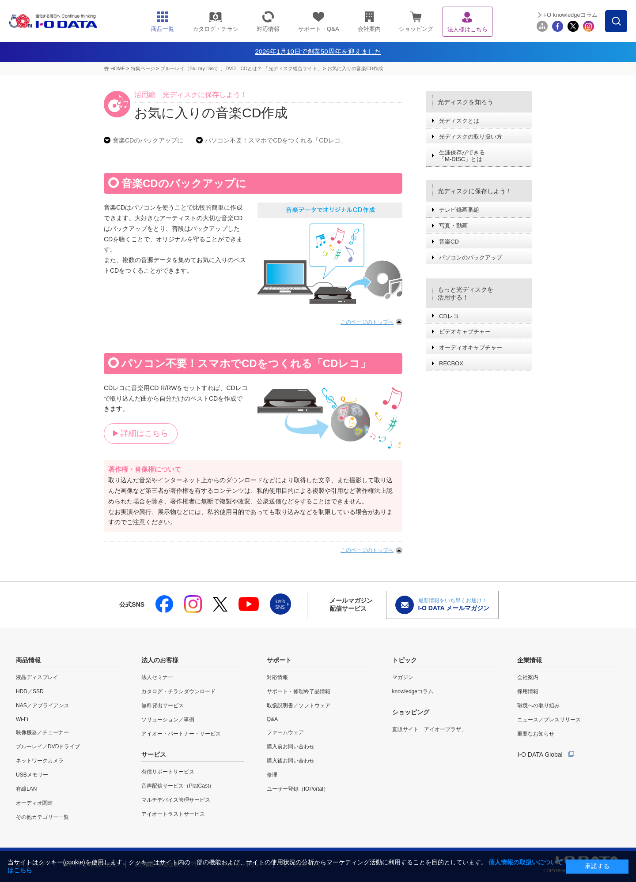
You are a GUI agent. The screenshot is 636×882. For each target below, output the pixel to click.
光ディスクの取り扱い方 (470, 136)
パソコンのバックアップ (470, 257)
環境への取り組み (538, 705)
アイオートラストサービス (173, 814)
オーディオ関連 (34, 803)
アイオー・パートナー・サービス (181, 734)
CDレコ (449, 316)
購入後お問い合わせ (290, 761)
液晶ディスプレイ (37, 677)
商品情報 (28, 660)
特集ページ (143, 68)
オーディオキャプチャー (470, 347)
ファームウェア (285, 732)
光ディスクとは (459, 120)
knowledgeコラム (412, 691)
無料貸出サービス (162, 705)
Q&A (272, 719)
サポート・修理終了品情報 (298, 691)
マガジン (402, 677)
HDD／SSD (30, 691)
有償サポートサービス (167, 772)
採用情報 (527, 691)
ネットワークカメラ (40, 761)
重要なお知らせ (535, 734)
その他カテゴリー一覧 (42, 817)
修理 (272, 775)
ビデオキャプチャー (465, 331)
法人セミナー (157, 677)
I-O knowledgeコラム (570, 14)
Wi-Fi (22, 719)
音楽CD (449, 241)
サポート (279, 660)
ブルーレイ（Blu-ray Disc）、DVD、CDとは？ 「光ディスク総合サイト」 (241, 68)
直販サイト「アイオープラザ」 (429, 729)
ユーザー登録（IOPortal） (298, 789)
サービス (153, 754)
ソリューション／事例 (167, 720)
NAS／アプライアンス (42, 705)
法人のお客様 (159, 660)
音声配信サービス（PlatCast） (177, 786)
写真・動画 (453, 225)
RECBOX (451, 363)
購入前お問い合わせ (290, 746)
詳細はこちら (144, 433)
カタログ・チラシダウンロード (178, 691)
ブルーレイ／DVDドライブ (48, 746)
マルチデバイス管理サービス (175, 800)
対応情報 (277, 677)
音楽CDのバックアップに (148, 140)
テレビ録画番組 (459, 209)
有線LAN (26, 789)
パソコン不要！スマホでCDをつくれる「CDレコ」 (275, 140)
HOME (117, 68)
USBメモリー (32, 775)
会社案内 (527, 677)
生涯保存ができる (462, 156)
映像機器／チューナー (42, 732)
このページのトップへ (367, 322)
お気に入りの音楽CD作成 (355, 68)
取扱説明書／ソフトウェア (298, 705)
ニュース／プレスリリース (549, 720)
